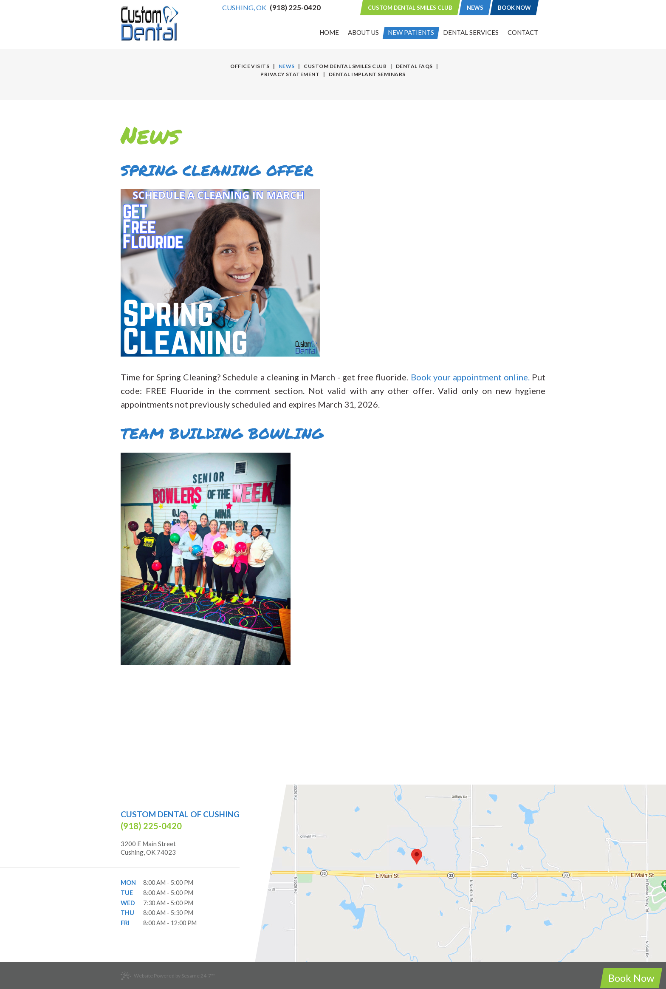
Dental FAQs (414, 66)
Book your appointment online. (470, 377)
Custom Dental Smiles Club (410, 7)
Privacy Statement (289, 74)
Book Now (514, 7)
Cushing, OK (244, 7)
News (475, 7)
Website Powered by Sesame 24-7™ (168, 976)
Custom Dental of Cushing (180, 814)
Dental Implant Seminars (367, 74)
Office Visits (249, 66)
